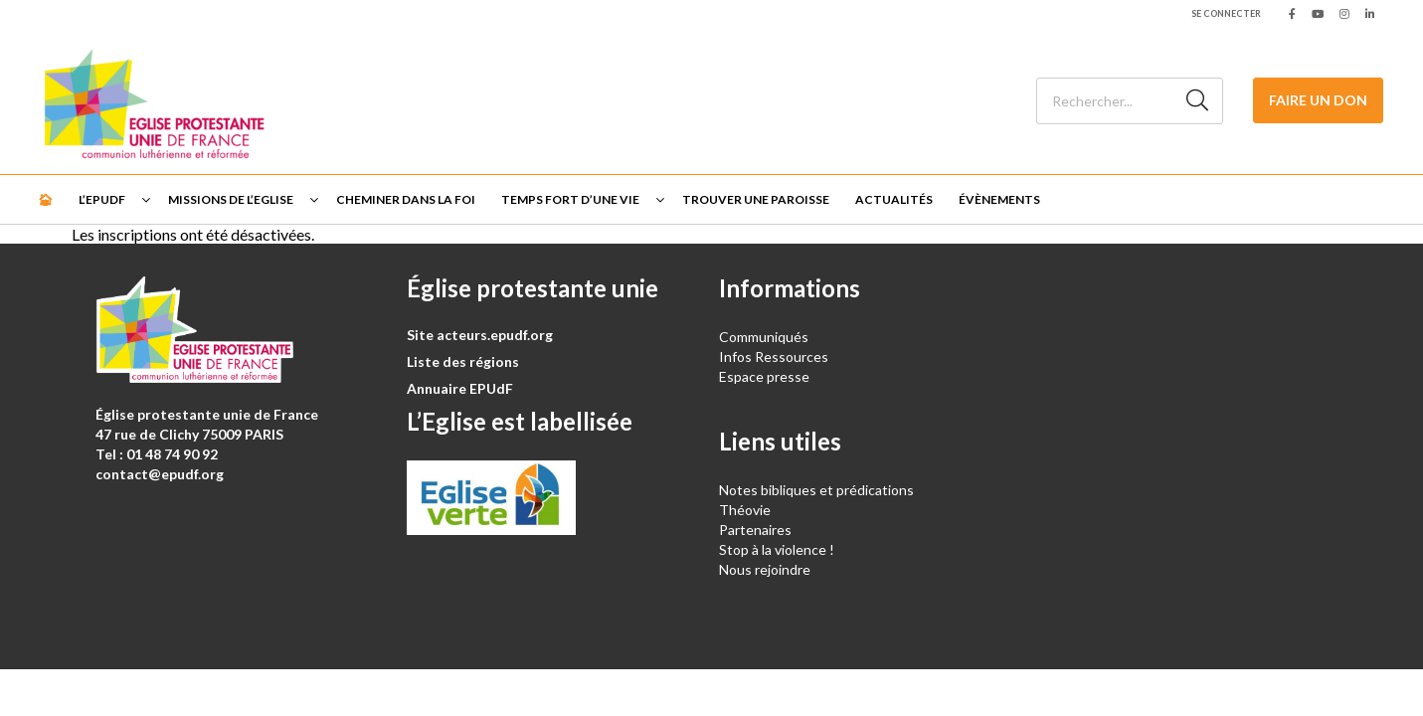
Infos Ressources (775, 356)
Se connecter (1226, 13)
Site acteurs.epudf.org (480, 334)
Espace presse (764, 376)
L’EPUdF (102, 199)
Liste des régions (463, 361)
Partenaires (755, 529)
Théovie (745, 509)
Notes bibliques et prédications (816, 489)
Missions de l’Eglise (230, 199)
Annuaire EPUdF (460, 388)
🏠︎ (45, 199)
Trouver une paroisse (755, 199)
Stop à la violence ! (776, 549)
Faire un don (1318, 99)
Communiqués (763, 336)
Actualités (894, 199)
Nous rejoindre (764, 569)
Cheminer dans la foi (405, 199)
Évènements (999, 199)
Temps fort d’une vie (570, 199)
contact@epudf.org (159, 473)
